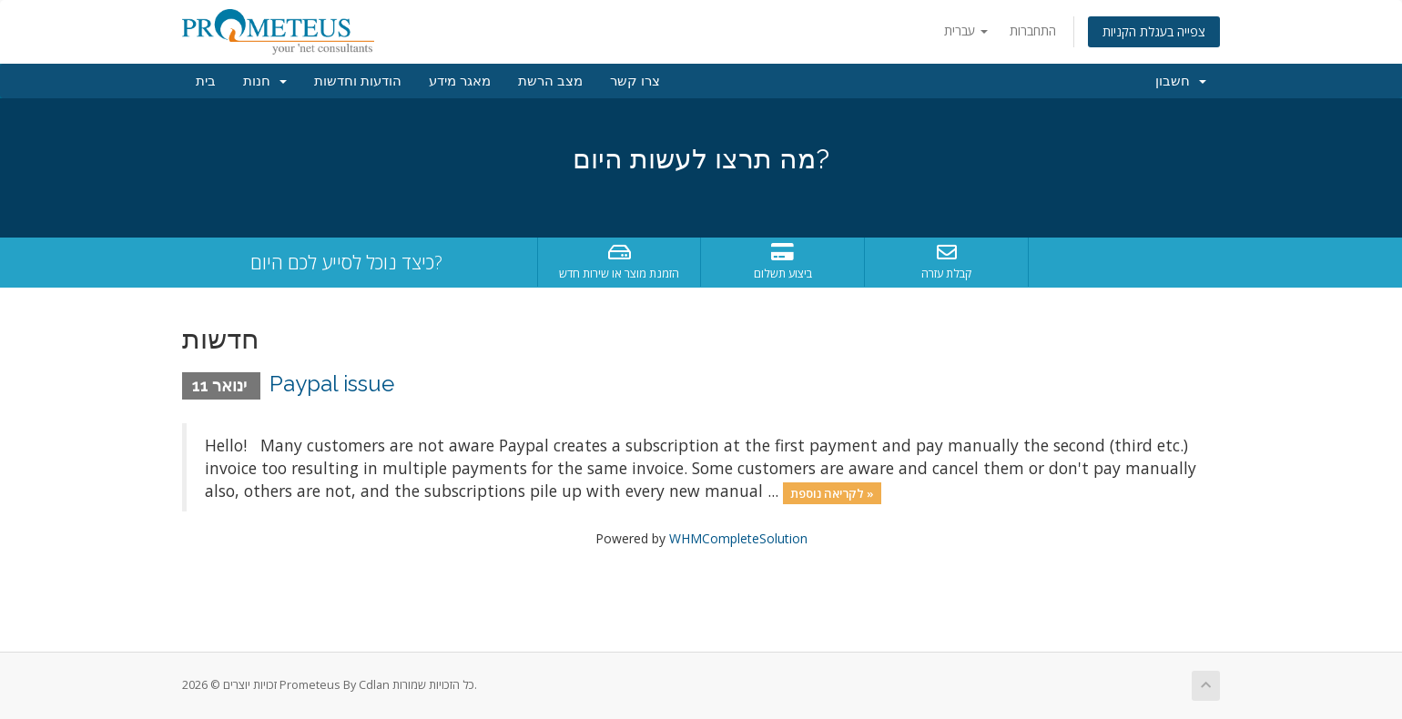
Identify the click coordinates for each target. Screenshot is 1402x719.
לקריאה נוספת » (832, 492)
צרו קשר (635, 81)
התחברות (1033, 30)
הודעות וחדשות (357, 81)
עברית (966, 30)
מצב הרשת (550, 81)
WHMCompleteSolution (738, 538)
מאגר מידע (460, 81)
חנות (265, 81)
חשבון (1180, 81)
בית (206, 81)
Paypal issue (331, 383)
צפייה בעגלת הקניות (1153, 31)
